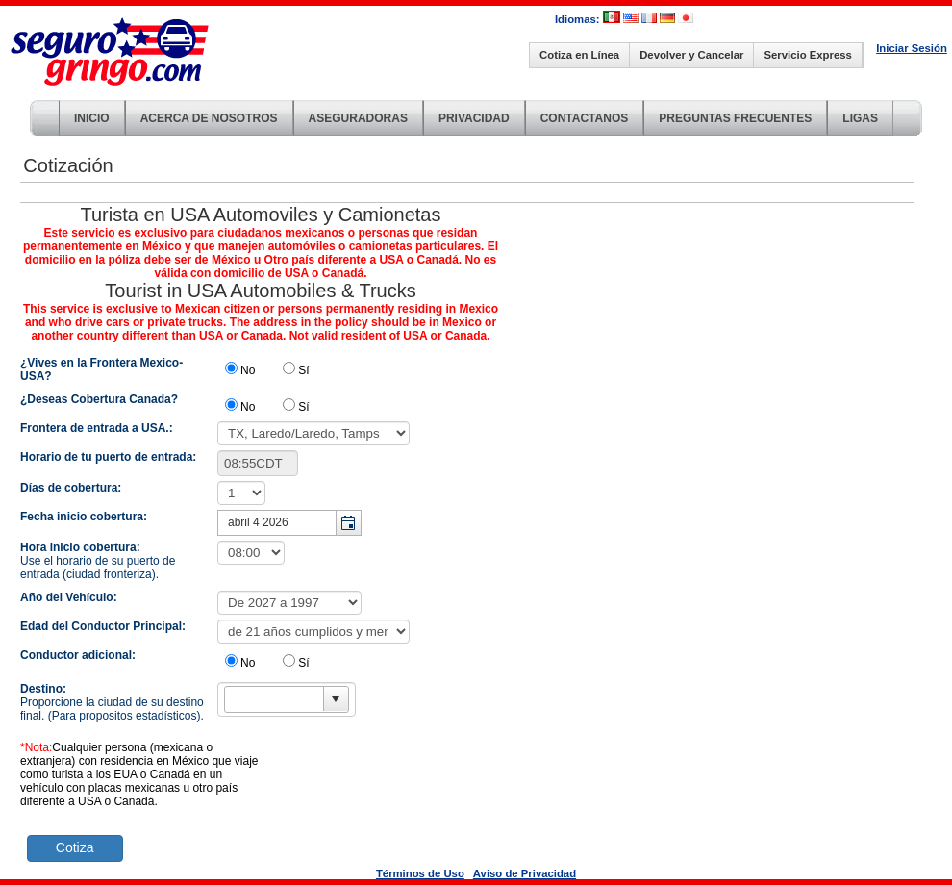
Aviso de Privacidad (524, 873)
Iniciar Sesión (911, 48)
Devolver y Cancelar (691, 55)
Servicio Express (807, 55)
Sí (303, 370)
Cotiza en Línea (579, 55)
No (247, 370)
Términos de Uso (420, 873)
